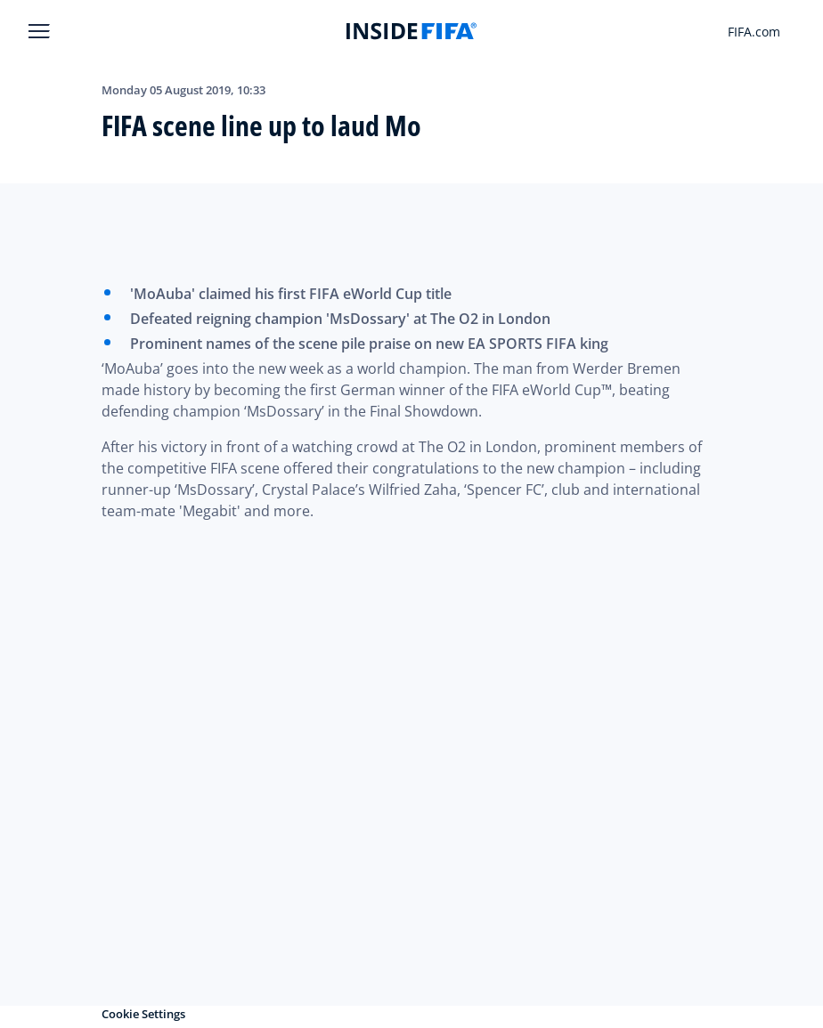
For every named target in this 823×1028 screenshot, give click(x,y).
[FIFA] (411, 31)
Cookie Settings (143, 1014)
